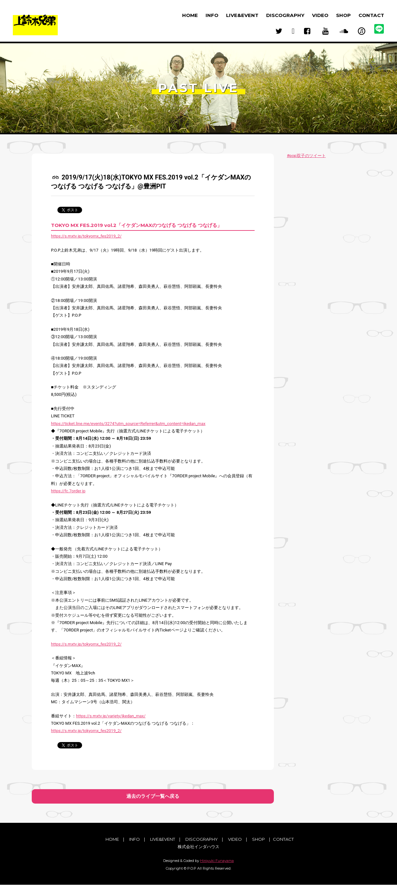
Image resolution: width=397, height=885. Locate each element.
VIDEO (320, 15)
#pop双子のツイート (306, 155)
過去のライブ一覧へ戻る (152, 796)
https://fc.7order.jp (68, 490)
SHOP (343, 15)
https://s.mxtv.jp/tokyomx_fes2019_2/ (86, 236)
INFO (212, 15)
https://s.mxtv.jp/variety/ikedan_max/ (111, 716)
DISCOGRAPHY (285, 15)
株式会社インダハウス (198, 846)
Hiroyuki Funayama (217, 861)
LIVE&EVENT (242, 15)
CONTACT (371, 15)
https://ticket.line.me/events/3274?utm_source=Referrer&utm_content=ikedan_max (128, 423)
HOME (190, 15)
